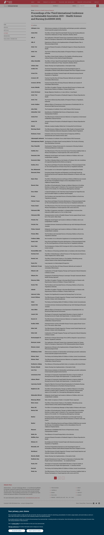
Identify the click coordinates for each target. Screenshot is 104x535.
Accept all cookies (16, 530)
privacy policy (15, 523)
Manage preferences (14, 526)
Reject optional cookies (35, 530)
